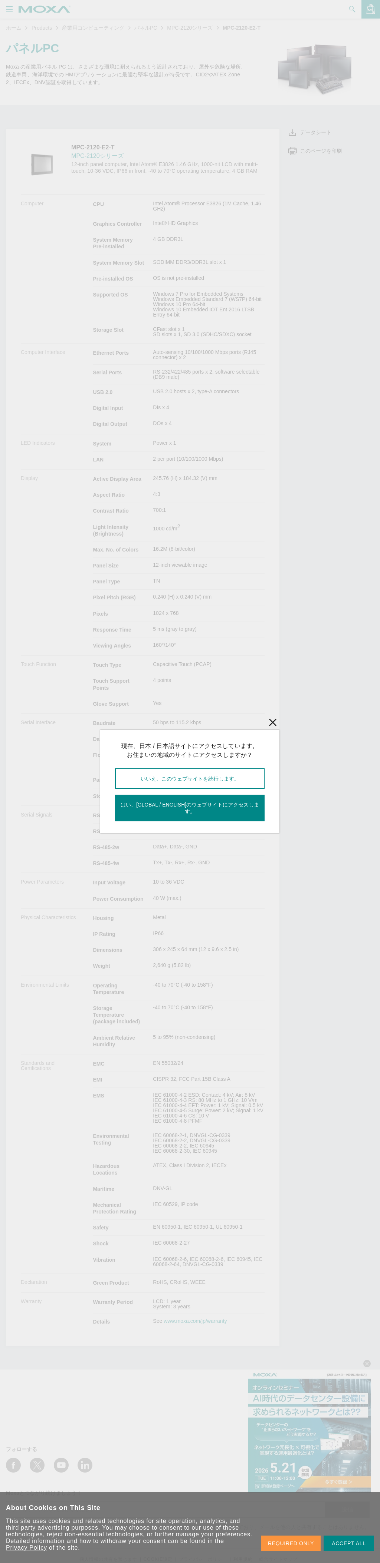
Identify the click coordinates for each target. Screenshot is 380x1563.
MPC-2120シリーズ (190, 28)
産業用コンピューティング (93, 28)
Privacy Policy (26, 1547)
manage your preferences (213, 1534)
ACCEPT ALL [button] (349, 1543)
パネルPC (145, 28)
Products (42, 28)
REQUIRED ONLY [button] (291, 1543)
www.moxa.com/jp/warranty (195, 1321)
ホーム (14, 28)
